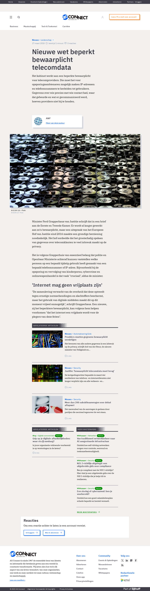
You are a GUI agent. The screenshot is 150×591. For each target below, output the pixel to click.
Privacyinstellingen (84, 581)
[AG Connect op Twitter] (122, 560)
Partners (130, 2)
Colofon (79, 573)
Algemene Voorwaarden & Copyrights (41, 589)
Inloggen (138, 2)
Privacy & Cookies (66, 589)
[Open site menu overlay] (11, 17)
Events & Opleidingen (39, 2)
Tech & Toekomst (49, 26)
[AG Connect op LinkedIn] (126, 560)
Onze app (80, 577)
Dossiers (21, 2)
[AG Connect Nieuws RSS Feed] (122, 565)
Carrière (66, 26)
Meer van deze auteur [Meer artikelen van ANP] (55, 123)
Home (10, 2)
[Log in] (102, 17)
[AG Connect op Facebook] (135, 560)
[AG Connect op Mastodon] (131, 560)
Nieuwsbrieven (59, 2)
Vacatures (74, 2)
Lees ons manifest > (17, 580)
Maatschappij (30, 26)
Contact (79, 568)
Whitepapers (88, 2)
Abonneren (103, 2)
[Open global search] (19, 17)
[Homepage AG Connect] (75, 17)
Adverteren (117, 2)
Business (14, 26)
